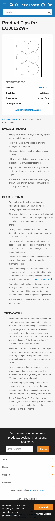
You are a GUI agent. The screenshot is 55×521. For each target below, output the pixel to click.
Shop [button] (4, 459)
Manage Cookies (43, 514)
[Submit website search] (49, 12)
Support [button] (6, 475)
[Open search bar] (11, 5)
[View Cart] (50, 5)
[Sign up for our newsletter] (19, 449)
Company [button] (7, 483)
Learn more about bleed (41, 279)
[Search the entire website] (27, 12)
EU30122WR (43, 88)
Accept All (43, 507)
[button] (4, 5)
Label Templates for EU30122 (27, 110)
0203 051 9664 (37, 490)
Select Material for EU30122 (14, 119)
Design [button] (5, 467)
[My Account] (42, 5)
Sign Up (43, 449)
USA (19, 499)
